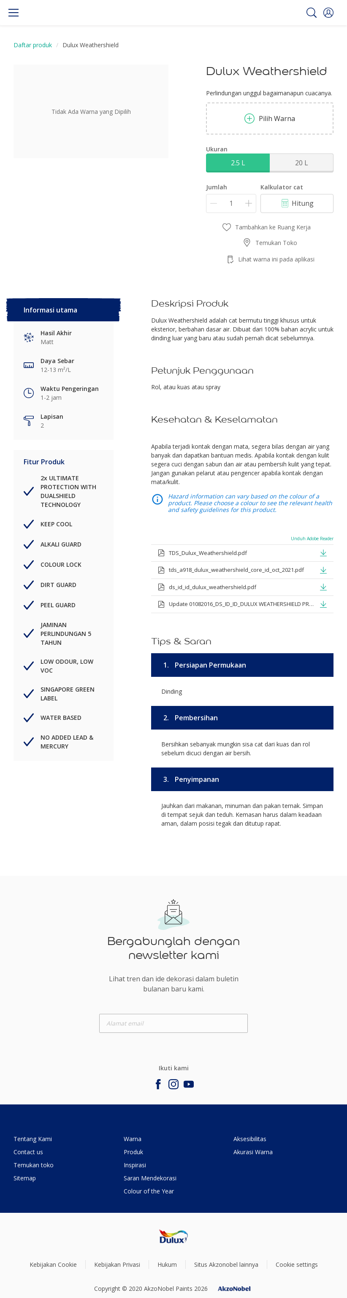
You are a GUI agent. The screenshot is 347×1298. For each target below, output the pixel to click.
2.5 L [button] (238, 162)
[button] (328, 13)
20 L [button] (301, 162)
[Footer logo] (173, 1236)
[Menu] (13, 12)
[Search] (311, 13)
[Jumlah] (231, 203)
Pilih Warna (269, 118)
